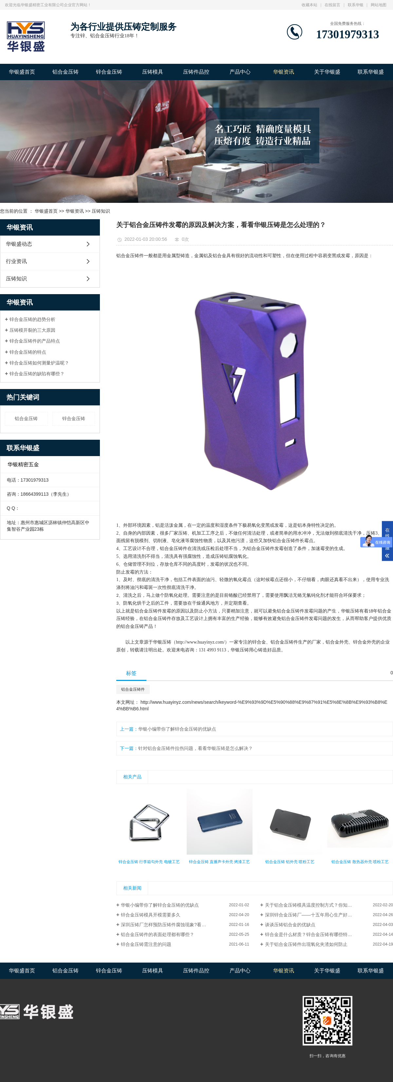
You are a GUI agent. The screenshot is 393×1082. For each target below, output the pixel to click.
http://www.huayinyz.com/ (200, 642)
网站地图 (378, 5)
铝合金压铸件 (133, 689)
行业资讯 (16, 261)
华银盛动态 (19, 244)
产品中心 (240, 72)
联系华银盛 (371, 72)
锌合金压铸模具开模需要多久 (150, 914)
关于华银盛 (327, 72)
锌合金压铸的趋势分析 (32, 319)
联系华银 (356, 5)
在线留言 (332, 5)
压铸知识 (101, 211)
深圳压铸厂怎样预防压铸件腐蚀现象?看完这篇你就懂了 (177, 924)
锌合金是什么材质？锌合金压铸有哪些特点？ (311, 934)
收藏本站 (309, 5)
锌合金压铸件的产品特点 (34, 341)
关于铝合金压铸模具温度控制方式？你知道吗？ (313, 905)
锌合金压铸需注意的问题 (146, 944)
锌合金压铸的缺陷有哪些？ (37, 373)
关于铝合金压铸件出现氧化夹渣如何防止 (306, 944)
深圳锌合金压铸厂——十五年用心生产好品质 (311, 914)
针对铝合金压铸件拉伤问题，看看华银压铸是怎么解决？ (195, 748)
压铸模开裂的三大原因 (32, 330)
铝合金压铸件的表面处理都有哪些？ (157, 934)
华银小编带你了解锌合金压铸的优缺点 (177, 729)
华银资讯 (283, 72)
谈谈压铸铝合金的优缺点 (290, 924)
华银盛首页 (22, 72)
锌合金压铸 (109, 72)
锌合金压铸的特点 (27, 352)
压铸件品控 (196, 72)
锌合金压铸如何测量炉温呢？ (39, 362)
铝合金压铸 (65, 72)
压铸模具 (152, 72)
